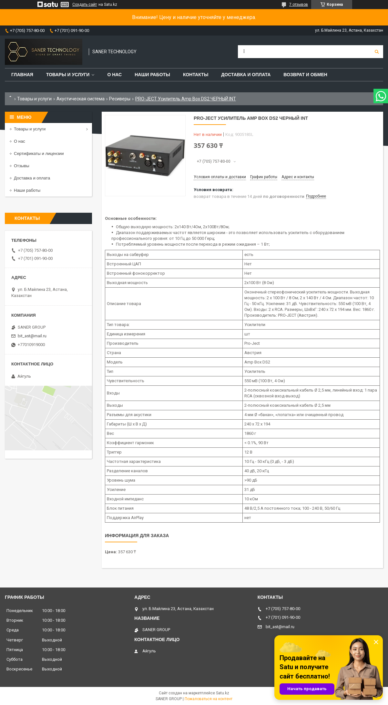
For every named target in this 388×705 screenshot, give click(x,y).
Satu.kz (222, 693)
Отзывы (21, 165)
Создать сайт (84, 4)
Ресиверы (119, 98)
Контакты (195, 74)
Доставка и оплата (246, 74)
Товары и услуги (68, 74)
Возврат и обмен (305, 74)
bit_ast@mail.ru (32, 335)
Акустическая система (80, 98)
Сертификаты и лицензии (39, 153)
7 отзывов (298, 4)
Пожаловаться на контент (208, 699)
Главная (22, 74)
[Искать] (376, 51)
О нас (114, 74)
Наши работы (152, 74)
